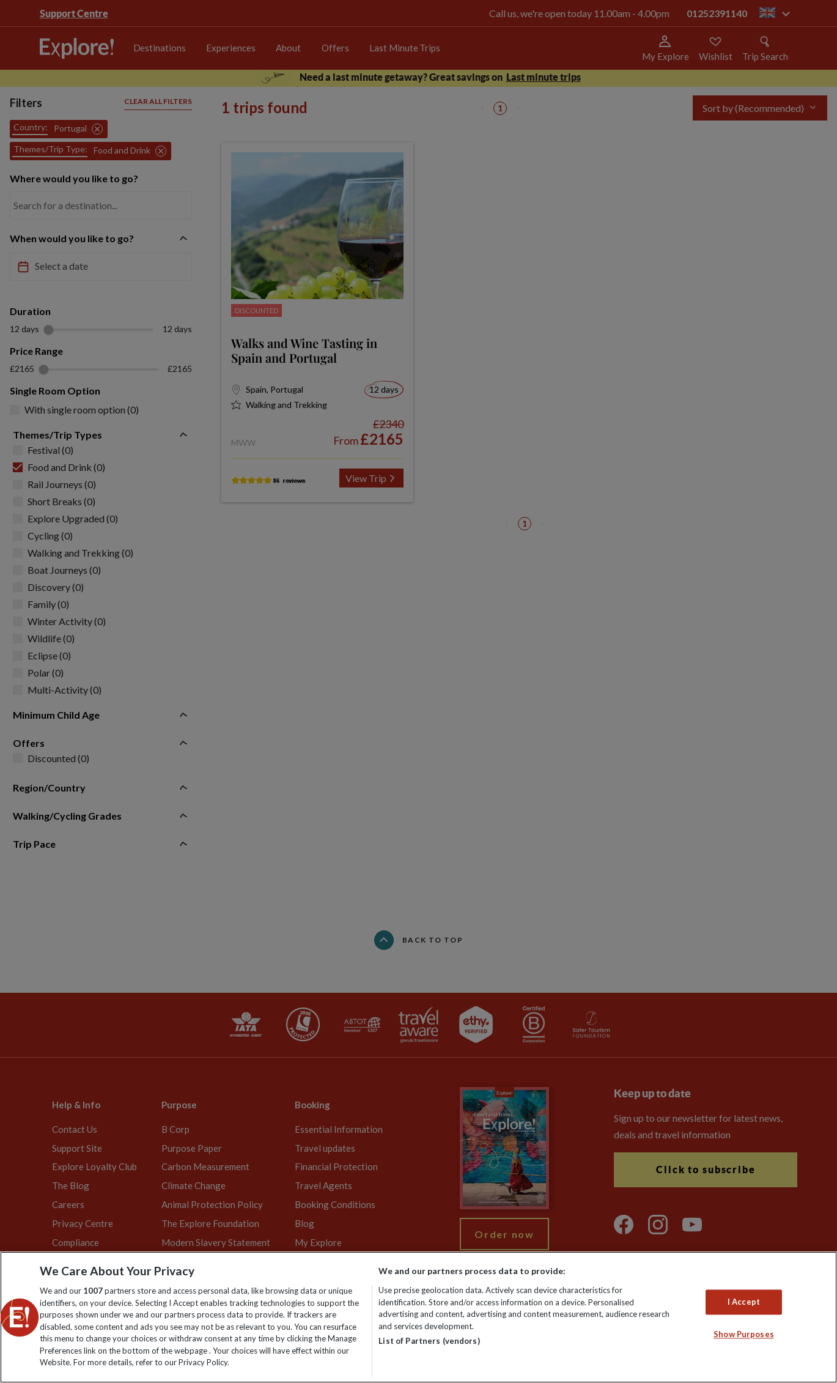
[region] (418, 1317)
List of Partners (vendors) (428, 1341)
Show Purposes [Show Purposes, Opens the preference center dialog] (743, 1335)
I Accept (744, 1302)
